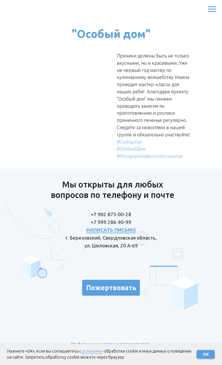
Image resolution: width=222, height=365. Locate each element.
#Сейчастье (129, 141)
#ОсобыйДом (131, 148)
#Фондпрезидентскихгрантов (149, 156)
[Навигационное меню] (212, 9)
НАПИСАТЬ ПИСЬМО (111, 230)
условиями (92, 351)
